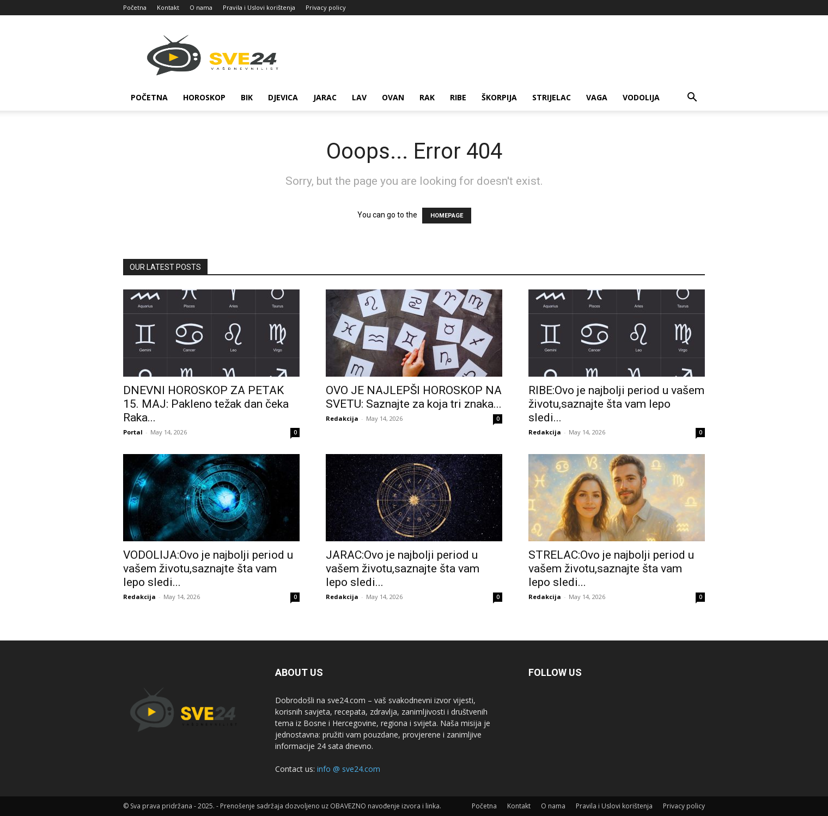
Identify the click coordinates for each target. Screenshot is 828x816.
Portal (133, 432)
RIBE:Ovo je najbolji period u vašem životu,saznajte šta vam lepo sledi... (616, 404)
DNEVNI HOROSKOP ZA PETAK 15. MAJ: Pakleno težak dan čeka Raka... (206, 404)
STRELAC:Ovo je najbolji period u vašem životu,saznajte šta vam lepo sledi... (611, 568)
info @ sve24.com (348, 769)
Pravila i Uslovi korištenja (259, 7)
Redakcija (342, 418)
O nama (201, 7)
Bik (247, 97)
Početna (135, 7)
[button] (692, 98)
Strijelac (551, 97)
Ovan (393, 97)
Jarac (325, 97)
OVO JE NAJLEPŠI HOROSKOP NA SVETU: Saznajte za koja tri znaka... (414, 397)
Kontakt (168, 7)
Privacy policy (326, 7)
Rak (427, 97)
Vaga (596, 97)
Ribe (458, 97)
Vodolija (641, 97)
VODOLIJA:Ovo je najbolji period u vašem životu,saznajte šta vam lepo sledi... (208, 568)
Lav (359, 97)
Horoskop (204, 97)
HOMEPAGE (446, 215)
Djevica (283, 97)
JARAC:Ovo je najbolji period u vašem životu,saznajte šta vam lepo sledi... (402, 568)
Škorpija (499, 97)
